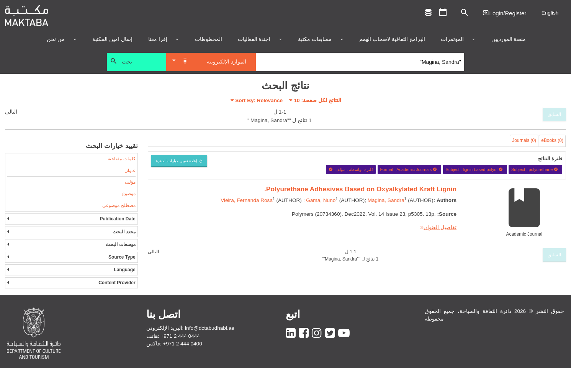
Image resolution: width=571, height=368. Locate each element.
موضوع (129, 193)
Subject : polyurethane (535, 169)
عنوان (130, 170)
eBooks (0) (552, 140)
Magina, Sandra (386, 200)
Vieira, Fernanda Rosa (247, 200)
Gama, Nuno (320, 200)
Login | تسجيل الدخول (504, 13)
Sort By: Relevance (259, 100)
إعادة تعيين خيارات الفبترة (177, 161)
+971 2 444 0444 (180, 336)
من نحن (56, 39)
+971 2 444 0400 (182, 344)
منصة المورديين (508, 39)
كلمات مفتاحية (121, 158)
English (550, 13)
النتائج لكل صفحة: (317, 100)
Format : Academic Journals (409, 169)
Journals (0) (524, 140)
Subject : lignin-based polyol (474, 169)
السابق (554, 114)
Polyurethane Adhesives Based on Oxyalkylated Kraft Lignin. (360, 189)
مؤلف (130, 182)
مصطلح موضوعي (118, 205)
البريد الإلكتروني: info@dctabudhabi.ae (190, 328)
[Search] (360, 62)
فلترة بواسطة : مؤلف (351, 169)
